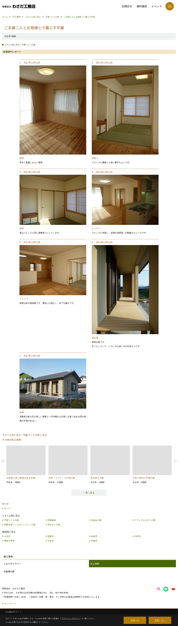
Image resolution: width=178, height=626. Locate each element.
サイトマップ (10, 603)
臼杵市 (137, 536)
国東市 (51, 536)
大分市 (7, 536)
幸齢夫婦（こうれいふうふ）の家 (19, 524)
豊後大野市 (9, 541)
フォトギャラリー (12, 563)
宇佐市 (51, 541)
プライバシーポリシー (70, 618)
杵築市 (94, 541)
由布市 (94, 536)
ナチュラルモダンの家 (144, 520)
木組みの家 (96, 520)
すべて (7, 508)
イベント (156, 6)
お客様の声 (9, 571)
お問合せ (127, 6)
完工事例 (94, 563)
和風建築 (52, 520)
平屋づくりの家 (11, 520)
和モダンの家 (54, 524)
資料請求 (142, 6)
